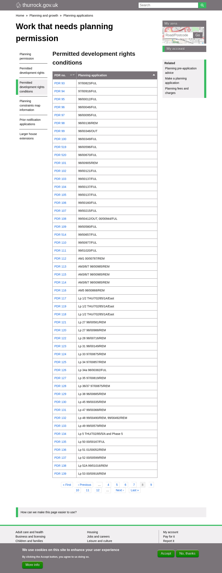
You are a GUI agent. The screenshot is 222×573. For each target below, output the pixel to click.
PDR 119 (60, 306)
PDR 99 (59, 131)
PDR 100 (60, 139)
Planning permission (27, 56)
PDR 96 (59, 107)
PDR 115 (60, 274)
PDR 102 (60, 171)
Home (20, 15)
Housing (92, 532)
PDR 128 (60, 386)
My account (176, 49)
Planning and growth (44, 15)
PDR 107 (60, 210)
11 (88, 490)
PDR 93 (59, 83)
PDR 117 (60, 298)
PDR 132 (60, 418)
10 (78, 490)
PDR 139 (60, 473)
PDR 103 (60, 179)
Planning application (117, 75)
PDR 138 (60, 465)
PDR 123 (60, 346)
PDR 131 (60, 410)
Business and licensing (30, 536)
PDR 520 (60, 155)
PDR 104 (60, 186)
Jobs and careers (98, 536)
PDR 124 (60, 354)
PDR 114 (60, 282)
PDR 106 (60, 202)
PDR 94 (59, 91)
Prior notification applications (30, 122)
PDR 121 (60, 322)
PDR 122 (60, 338)
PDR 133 (60, 425)
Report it (168, 541)
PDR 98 (59, 123)
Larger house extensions (28, 136)
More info (33, 566)
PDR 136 (60, 449)
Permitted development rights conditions (32, 87)
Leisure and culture (99, 541)
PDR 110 (60, 242)
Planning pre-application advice (181, 70)
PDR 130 (60, 402)
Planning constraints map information (30, 105)
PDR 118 (60, 314)
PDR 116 (60, 290)
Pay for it (169, 536)
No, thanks (187, 554)
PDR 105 (60, 194)
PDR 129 (60, 394)
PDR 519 (60, 147)
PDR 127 (60, 378)
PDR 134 (60, 433)
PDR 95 (59, 99)
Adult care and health (29, 532)
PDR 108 (60, 218)
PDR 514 (60, 234)
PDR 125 (60, 362)
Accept (166, 554)
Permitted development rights (32, 70)
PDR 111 (60, 250)
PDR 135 (60, 441)
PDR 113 (60, 266)
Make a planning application (176, 80)
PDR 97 (59, 115)
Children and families (29, 541)
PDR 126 (60, 370)
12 (98, 490)
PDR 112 (60, 258)
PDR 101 (60, 163)
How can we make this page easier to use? (49, 512)
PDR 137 (60, 457)
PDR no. (60, 75)
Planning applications (78, 15)
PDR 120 (60, 330)
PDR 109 (60, 226)
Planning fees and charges (177, 91)
